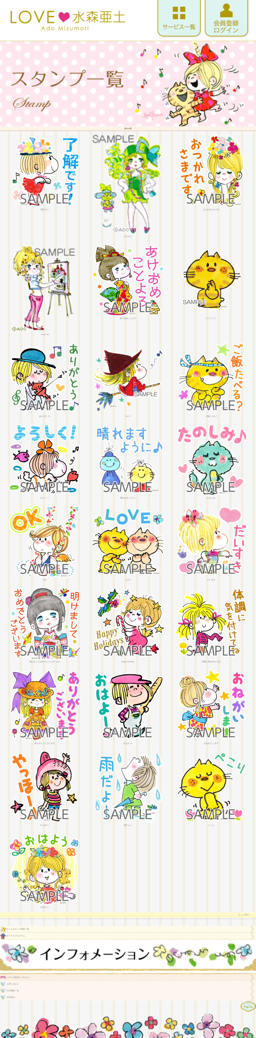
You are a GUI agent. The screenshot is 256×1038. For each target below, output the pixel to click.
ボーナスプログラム (12, 936)
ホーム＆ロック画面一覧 (14, 929)
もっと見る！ (245, 914)
